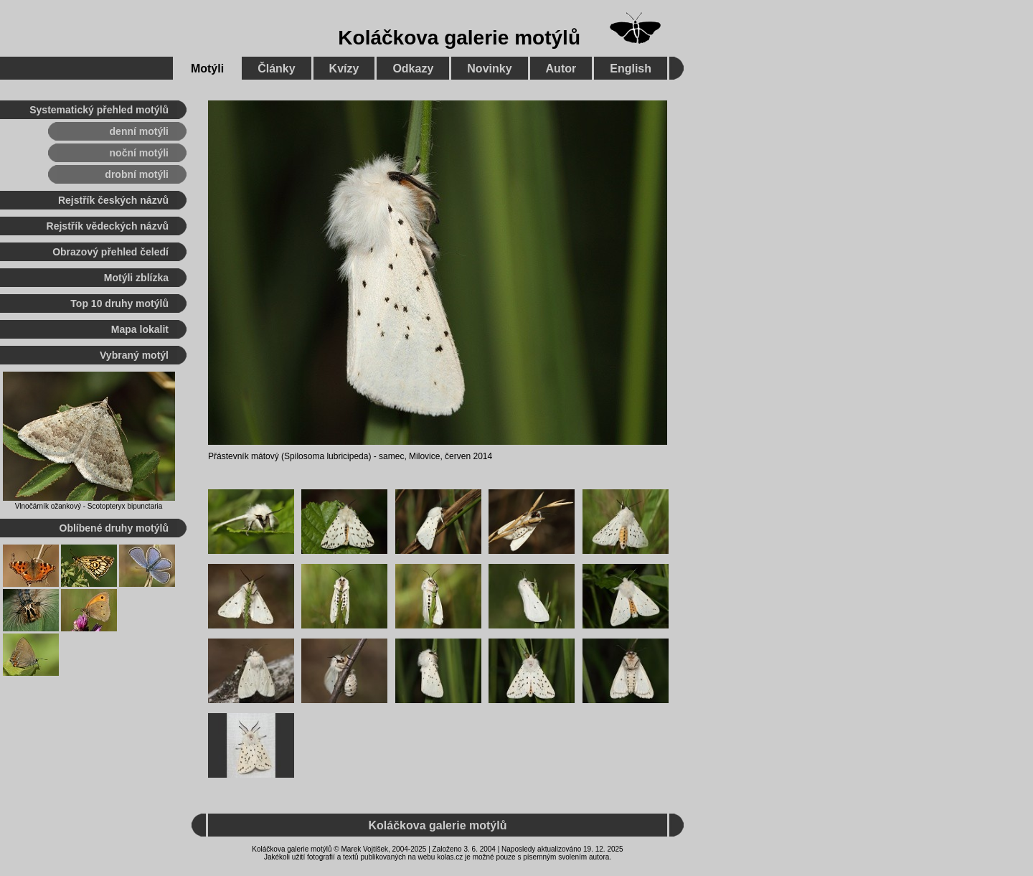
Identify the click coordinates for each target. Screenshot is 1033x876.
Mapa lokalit (140, 329)
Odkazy (412, 68)
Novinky (489, 68)
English (630, 68)
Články (276, 68)
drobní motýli (137, 174)
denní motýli (139, 131)
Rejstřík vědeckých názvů (108, 226)
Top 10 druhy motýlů (119, 303)
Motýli (207, 68)
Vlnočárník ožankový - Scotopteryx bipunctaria (89, 506)
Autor (561, 68)
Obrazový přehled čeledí (110, 252)
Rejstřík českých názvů (113, 200)
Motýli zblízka (136, 277)
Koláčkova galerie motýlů (459, 38)
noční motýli (139, 153)
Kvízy (344, 68)
